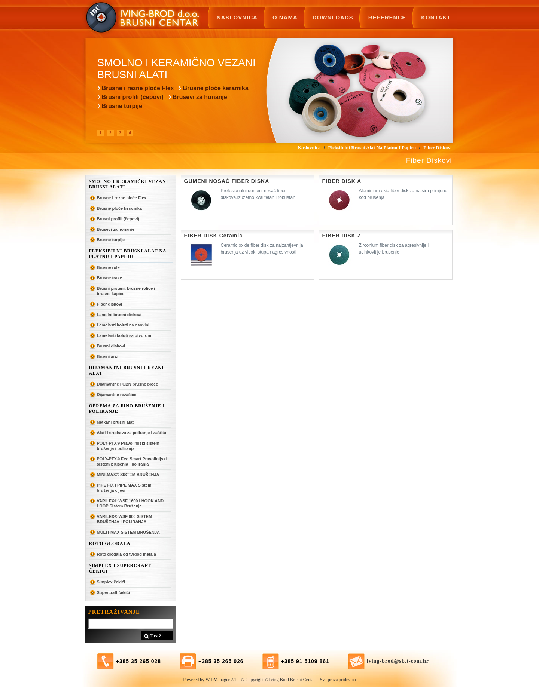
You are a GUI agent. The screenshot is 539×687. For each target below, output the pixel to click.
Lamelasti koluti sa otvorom (124, 335)
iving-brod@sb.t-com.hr (398, 661)
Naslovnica (237, 17)
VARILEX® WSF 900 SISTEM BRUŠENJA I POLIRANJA (124, 519)
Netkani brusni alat (115, 422)
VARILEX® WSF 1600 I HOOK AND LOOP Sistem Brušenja (130, 503)
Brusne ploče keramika (215, 88)
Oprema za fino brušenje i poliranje (127, 408)
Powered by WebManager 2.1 (209, 679)
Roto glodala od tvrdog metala (126, 554)
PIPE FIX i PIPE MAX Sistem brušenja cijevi (124, 488)
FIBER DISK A (342, 181)
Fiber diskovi (109, 304)
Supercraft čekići (113, 592)
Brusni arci (107, 356)
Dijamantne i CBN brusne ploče (127, 384)
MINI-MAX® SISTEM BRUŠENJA (128, 474)
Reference (387, 17)
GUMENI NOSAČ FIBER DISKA (227, 181)
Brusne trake (109, 278)
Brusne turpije (122, 106)
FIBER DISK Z (341, 236)
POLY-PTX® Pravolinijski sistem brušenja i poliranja (128, 446)
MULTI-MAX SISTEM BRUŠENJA (128, 532)
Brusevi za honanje (200, 97)
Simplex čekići (111, 582)
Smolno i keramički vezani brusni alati (128, 184)
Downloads (333, 17)
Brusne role (108, 267)
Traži (156, 635)
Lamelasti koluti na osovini (123, 325)
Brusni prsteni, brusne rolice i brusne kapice (126, 291)
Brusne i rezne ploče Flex (138, 88)
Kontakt (436, 17)
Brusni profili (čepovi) (133, 97)
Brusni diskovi (111, 346)
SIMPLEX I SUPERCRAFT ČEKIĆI (120, 568)
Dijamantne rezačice (117, 394)
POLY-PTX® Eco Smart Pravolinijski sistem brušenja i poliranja (132, 461)
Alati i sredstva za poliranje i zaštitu (132, 432)
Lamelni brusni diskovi (119, 314)
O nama (285, 17)
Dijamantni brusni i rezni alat (126, 370)
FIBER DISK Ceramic (213, 236)
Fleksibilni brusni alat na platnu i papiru (128, 253)
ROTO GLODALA (110, 543)
